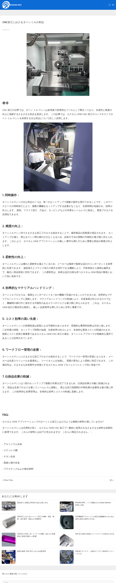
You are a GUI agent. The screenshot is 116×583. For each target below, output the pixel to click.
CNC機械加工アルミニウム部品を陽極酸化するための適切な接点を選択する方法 (94, 518)
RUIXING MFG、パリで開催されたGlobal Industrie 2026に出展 (93, 504)
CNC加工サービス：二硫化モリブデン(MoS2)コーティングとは (94, 552)
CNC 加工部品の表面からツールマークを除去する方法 (94, 534)
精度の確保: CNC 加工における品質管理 (31, 551)
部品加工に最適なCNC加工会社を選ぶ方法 (32, 503)
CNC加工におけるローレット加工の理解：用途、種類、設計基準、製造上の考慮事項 (35, 518)
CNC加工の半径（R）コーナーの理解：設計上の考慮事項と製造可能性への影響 (36, 535)
